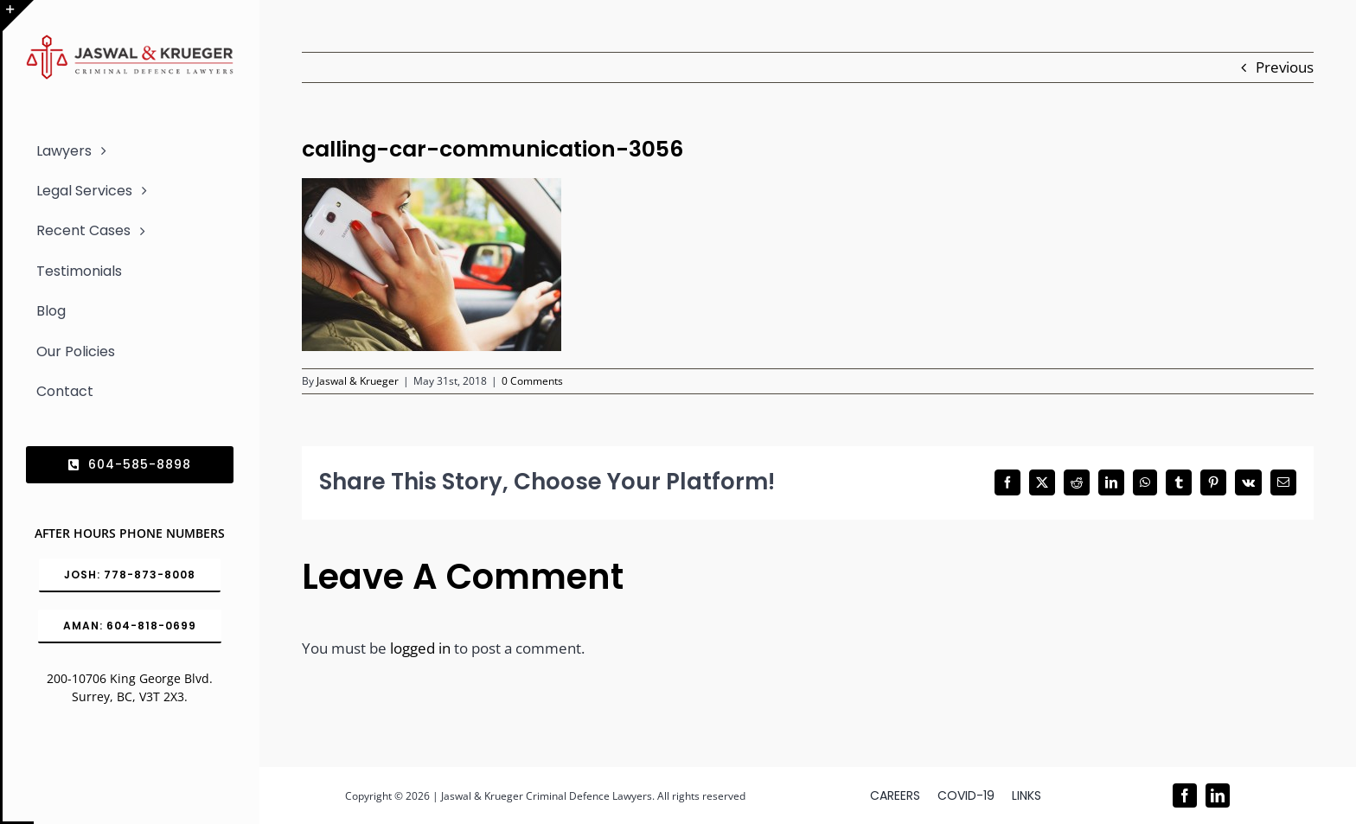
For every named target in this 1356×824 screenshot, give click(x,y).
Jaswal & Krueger (358, 381)
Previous (1285, 67)
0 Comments (532, 381)
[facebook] (1185, 795)
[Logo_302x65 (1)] (129, 42)
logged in (420, 648)
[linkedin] (1218, 795)
